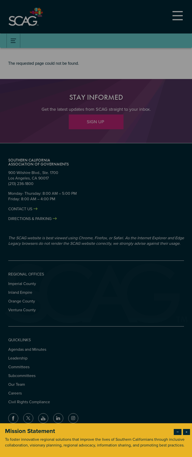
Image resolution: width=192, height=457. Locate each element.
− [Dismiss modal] (177, 432)
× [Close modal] (187, 432)
